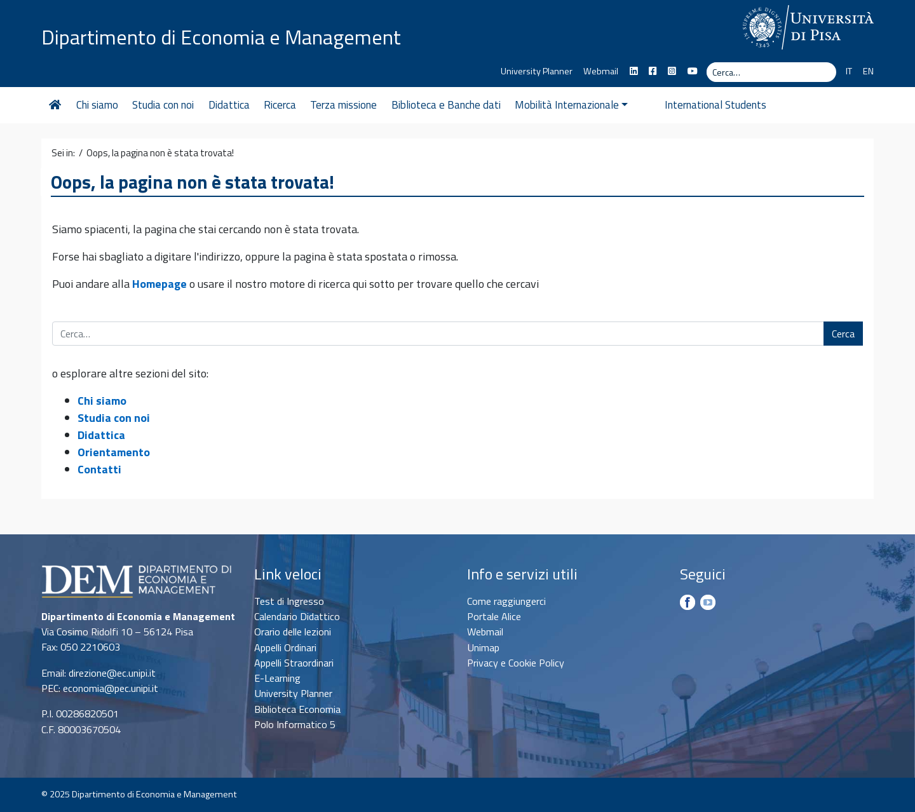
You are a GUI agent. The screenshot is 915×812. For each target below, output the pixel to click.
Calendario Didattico (297, 616)
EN (868, 71)
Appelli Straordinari (294, 662)
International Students (693, 105)
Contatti (99, 469)
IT (849, 71)
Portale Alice (494, 616)
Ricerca (280, 105)
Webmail (600, 71)
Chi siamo (97, 105)
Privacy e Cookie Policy (515, 662)
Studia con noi (163, 105)
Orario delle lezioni (292, 631)
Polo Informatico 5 (295, 724)
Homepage (159, 283)
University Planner (537, 71)
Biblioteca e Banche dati (446, 105)
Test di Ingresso (289, 601)
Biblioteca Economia (297, 709)
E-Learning (277, 678)
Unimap (483, 647)
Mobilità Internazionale (571, 105)
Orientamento (114, 452)
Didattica (229, 105)
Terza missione (343, 105)
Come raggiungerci (506, 601)
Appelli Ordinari (285, 647)
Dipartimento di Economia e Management (221, 37)
